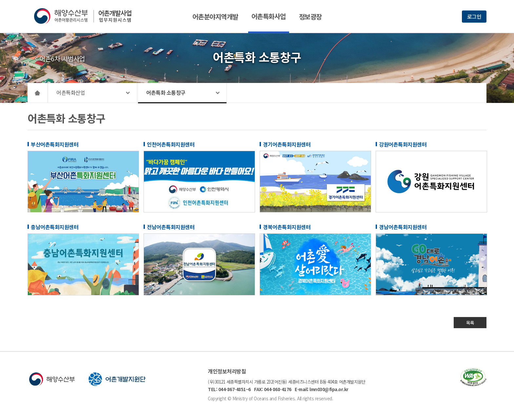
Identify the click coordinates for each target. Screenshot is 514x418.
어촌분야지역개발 (215, 16)
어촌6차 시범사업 (62, 58)
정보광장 (310, 16)
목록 (470, 322)
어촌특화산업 (70, 92)
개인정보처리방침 (227, 371)
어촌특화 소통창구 (166, 92)
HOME (38, 93)
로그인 (474, 16)
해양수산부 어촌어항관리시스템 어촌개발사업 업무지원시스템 (87, 16)
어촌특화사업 (268, 16)
